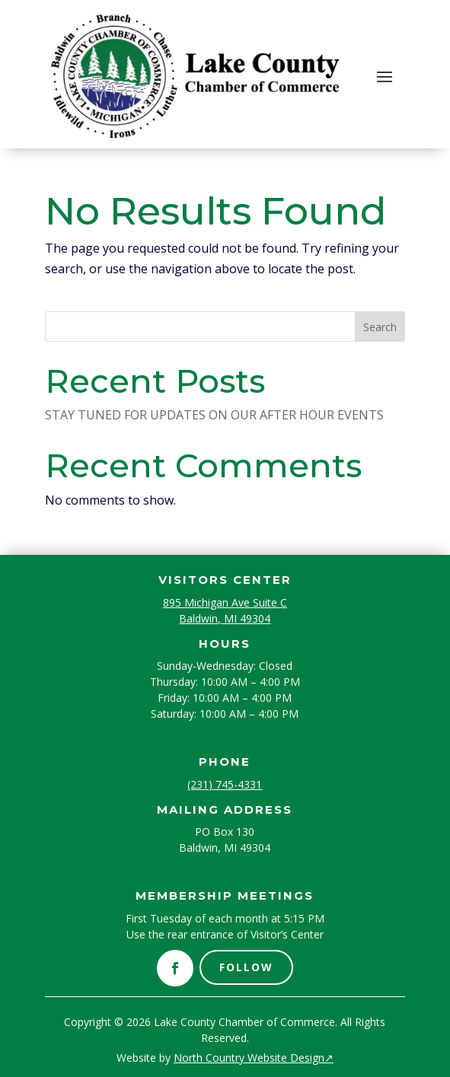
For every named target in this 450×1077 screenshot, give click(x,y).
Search (380, 327)
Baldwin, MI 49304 (224, 618)
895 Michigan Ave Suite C (225, 602)
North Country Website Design (254, 1057)
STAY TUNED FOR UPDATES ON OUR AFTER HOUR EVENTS (214, 414)
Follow (246, 967)
